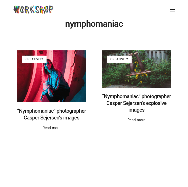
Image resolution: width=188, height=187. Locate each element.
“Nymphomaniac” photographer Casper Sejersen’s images (51, 114)
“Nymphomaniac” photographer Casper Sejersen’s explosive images (136, 103)
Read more (51, 128)
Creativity (34, 59)
